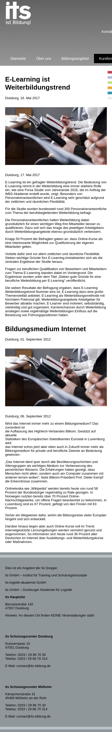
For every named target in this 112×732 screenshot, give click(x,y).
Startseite (18, 58)
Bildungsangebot (75, 58)
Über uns (43, 58)
